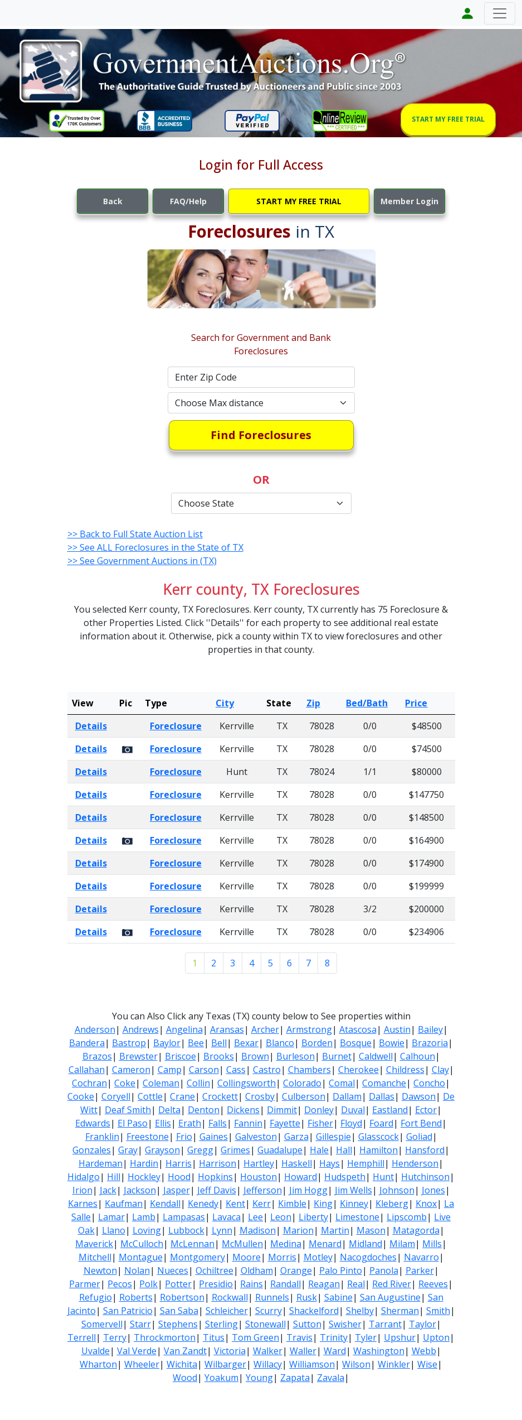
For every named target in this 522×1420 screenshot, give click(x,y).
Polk (148, 1284)
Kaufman (124, 1203)
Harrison (217, 1163)
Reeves (433, 1284)
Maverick (94, 1244)
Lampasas (184, 1217)
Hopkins (215, 1177)
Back (113, 201)
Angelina (184, 1029)
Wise (427, 1364)
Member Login (409, 201)
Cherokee (358, 1069)
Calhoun (417, 1056)
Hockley (144, 1177)
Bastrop (129, 1043)
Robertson (182, 1297)
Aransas (227, 1029)
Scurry (268, 1311)
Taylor (422, 1324)
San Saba (179, 1311)
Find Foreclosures (261, 434)
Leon (280, 1217)
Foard (381, 1123)
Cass (236, 1069)
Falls (217, 1123)
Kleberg (391, 1203)
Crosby (260, 1096)
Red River (391, 1284)
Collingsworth (246, 1083)
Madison (258, 1230)
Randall (285, 1284)
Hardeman (101, 1163)
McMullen (242, 1244)
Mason (371, 1230)
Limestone (357, 1217)
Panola (383, 1270)
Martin (335, 1230)
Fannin (248, 1123)
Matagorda (416, 1230)
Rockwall (230, 1297)
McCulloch (141, 1244)
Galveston (256, 1136)
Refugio (95, 1297)
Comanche (384, 1083)
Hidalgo (83, 1177)
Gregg (200, 1150)
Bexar (246, 1043)
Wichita (182, 1364)
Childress (405, 1069)
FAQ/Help (188, 201)
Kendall (165, 1203)
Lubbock (186, 1230)
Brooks (218, 1056)
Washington (378, 1351)
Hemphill (365, 1163)
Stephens (178, 1324)
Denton (203, 1110)
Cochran (89, 1083)
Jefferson (262, 1190)
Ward (335, 1351)
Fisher (320, 1123)
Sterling (221, 1324)
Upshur (400, 1337)
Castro (267, 1069)
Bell (219, 1043)
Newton (100, 1270)
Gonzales (91, 1150)
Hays (329, 1163)
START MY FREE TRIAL (448, 119)
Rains (251, 1284)
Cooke (80, 1096)
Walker (267, 1351)
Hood (179, 1177)
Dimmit (282, 1110)
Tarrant (385, 1324)
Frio (184, 1136)
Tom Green (255, 1337)
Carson (204, 1069)
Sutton (307, 1324)
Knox (426, 1203)
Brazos (97, 1056)
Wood (185, 1377)
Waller (303, 1351)
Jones (433, 1190)
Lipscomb (407, 1217)
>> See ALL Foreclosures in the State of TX (155, 547)
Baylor (166, 1043)
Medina (285, 1244)
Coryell (115, 1096)
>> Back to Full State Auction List (135, 534)
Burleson (295, 1056)
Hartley (258, 1163)
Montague (141, 1257)
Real (356, 1284)
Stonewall (265, 1324)
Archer (265, 1029)
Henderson (415, 1163)
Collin (198, 1083)
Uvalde (95, 1351)
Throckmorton (165, 1337)
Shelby (360, 1311)
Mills (432, 1244)
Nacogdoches (368, 1257)
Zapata (295, 1377)
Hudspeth (344, 1177)
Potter (178, 1284)
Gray (128, 1150)
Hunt (383, 1177)
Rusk (306, 1297)
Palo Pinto (340, 1270)
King (323, 1203)
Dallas (381, 1096)
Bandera (87, 1043)
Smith (438, 1311)
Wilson (356, 1364)
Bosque (356, 1043)
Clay (440, 1069)
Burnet (337, 1056)
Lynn (222, 1230)
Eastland (390, 1110)
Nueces (172, 1270)
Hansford (425, 1150)
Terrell (81, 1337)
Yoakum (221, 1377)
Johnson (396, 1190)
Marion (298, 1230)
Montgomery (197, 1257)
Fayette (285, 1123)
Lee (255, 1217)
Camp (170, 1069)
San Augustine (390, 1297)
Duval (353, 1110)
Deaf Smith (128, 1110)
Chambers (309, 1069)
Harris (178, 1163)
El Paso (133, 1123)
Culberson (303, 1096)
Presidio (216, 1284)
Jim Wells (353, 1190)
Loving (147, 1230)
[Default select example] (261, 402)
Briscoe (180, 1056)
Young (259, 1377)
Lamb (143, 1217)
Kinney (354, 1203)
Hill (113, 1177)
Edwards (92, 1123)
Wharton (98, 1364)
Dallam (347, 1096)
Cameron (131, 1069)
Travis (299, 1337)
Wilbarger (225, 1364)
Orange (296, 1270)
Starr (140, 1324)
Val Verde (137, 1351)
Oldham (257, 1270)
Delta (169, 1110)
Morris (282, 1257)
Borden (317, 1043)
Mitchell (95, 1257)
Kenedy (203, 1203)
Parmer (84, 1284)
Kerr (261, 1203)
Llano (113, 1230)
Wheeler (141, 1364)
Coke (124, 1083)
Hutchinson (425, 1177)
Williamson (312, 1364)
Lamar (111, 1217)
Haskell (296, 1163)
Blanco (280, 1043)
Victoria (230, 1351)
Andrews (141, 1029)
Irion (82, 1190)
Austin (397, 1029)
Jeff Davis (216, 1190)
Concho (429, 1083)
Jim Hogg (308, 1190)
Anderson (95, 1029)
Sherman (400, 1311)
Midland (365, 1244)
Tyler (366, 1337)
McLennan (192, 1244)
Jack (108, 1190)
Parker (420, 1270)
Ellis (163, 1123)
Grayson (162, 1150)
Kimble (292, 1203)
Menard (325, 1244)
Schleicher (227, 1311)
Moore (246, 1257)
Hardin (144, 1163)
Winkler (394, 1364)
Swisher (345, 1324)
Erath (189, 1123)
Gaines (213, 1136)
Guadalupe (280, 1150)
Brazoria (430, 1043)
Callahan (87, 1069)
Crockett (220, 1096)
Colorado (302, 1083)
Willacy (267, 1364)
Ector (426, 1110)
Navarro (421, 1257)
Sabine (338, 1297)
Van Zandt (185, 1351)
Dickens (243, 1110)
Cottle (150, 1096)
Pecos (120, 1284)
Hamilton (378, 1150)
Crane (182, 1096)
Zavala (330, 1377)
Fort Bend (421, 1123)
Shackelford (314, 1311)
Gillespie (333, 1136)
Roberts (136, 1297)
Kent (235, 1203)
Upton (436, 1337)
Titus (214, 1337)
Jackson (140, 1190)
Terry (114, 1337)
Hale (319, 1150)
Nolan (137, 1270)
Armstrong (309, 1029)
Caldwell (376, 1056)
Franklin (102, 1136)
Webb (424, 1351)
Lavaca (226, 1217)
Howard (300, 1177)
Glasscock (378, 1136)
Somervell (102, 1324)
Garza (296, 1136)
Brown (255, 1056)
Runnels (272, 1297)
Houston (258, 1177)
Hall (344, 1150)
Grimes (235, 1150)
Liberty (313, 1217)
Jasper (176, 1190)
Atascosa (358, 1029)
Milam (402, 1244)
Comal (342, 1083)
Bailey (430, 1029)
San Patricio (128, 1311)
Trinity (334, 1337)
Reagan (324, 1284)
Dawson (419, 1096)
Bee (196, 1043)
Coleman (161, 1083)
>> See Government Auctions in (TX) (142, 561)
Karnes (82, 1203)
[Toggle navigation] (499, 13)
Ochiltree (214, 1270)
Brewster (138, 1056)
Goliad (419, 1136)
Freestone (147, 1136)
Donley (319, 1110)
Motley (318, 1257)
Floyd (351, 1123)
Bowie (391, 1043)
